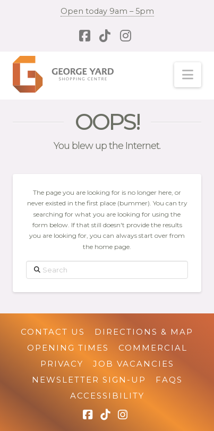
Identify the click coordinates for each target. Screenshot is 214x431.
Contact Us (53, 332)
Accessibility (107, 396)
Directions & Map (144, 332)
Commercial (152, 348)
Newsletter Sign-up (89, 380)
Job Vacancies (133, 364)
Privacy (61, 364)
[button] (187, 74)
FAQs (169, 380)
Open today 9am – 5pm (107, 11)
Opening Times (68, 348)
